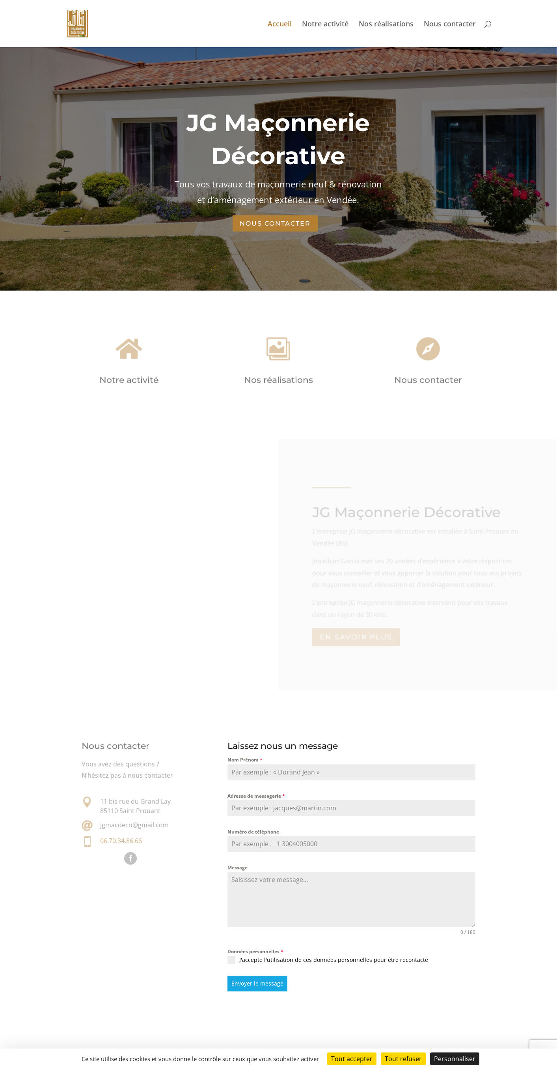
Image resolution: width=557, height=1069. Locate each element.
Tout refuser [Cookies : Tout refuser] (403, 1058)
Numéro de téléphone (253, 831)
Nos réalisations (386, 24)
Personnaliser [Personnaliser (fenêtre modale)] (454, 1058)
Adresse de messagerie (256, 796)
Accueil (280, 24)
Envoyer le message (257, 983)
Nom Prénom (245, 759)
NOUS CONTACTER (275, 223)
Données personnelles (255, 951)
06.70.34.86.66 (121, 841)
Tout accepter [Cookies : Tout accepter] (352, 1058)
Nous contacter (450, 24)
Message (237, 867)
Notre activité (325, 24)
